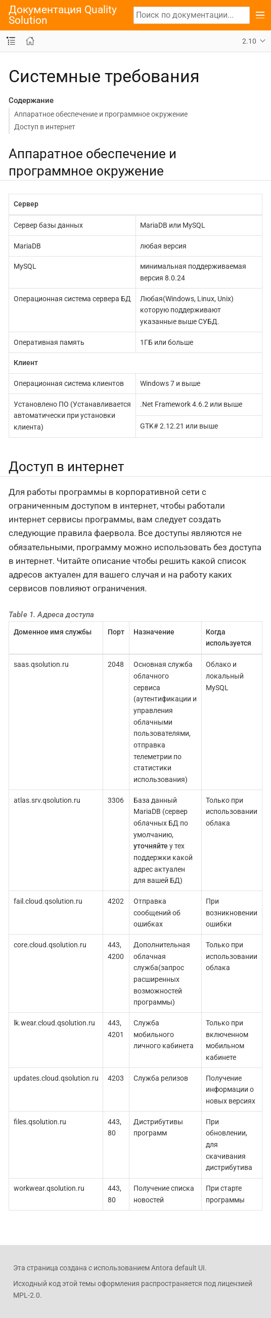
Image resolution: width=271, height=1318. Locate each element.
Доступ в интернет (44, 127)
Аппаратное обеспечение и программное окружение (101, 114)
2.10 (249, 41)
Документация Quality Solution (63, 15)
